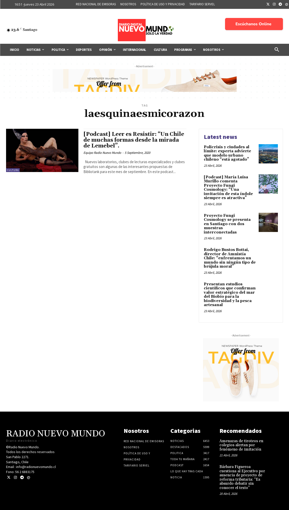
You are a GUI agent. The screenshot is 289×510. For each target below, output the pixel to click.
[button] (277, 50)
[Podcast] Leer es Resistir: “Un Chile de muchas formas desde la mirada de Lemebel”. (133, 140)
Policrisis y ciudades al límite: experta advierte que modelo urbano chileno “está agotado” (227, 153)
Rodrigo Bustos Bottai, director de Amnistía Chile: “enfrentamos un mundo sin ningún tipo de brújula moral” (230, 258)
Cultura (13, 170)
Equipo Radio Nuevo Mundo (102, 153)
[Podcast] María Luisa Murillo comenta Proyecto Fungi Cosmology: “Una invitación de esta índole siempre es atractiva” (228, 188)
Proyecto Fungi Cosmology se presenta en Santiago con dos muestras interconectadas (227, 224)
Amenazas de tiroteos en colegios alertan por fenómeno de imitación (241, 445)
